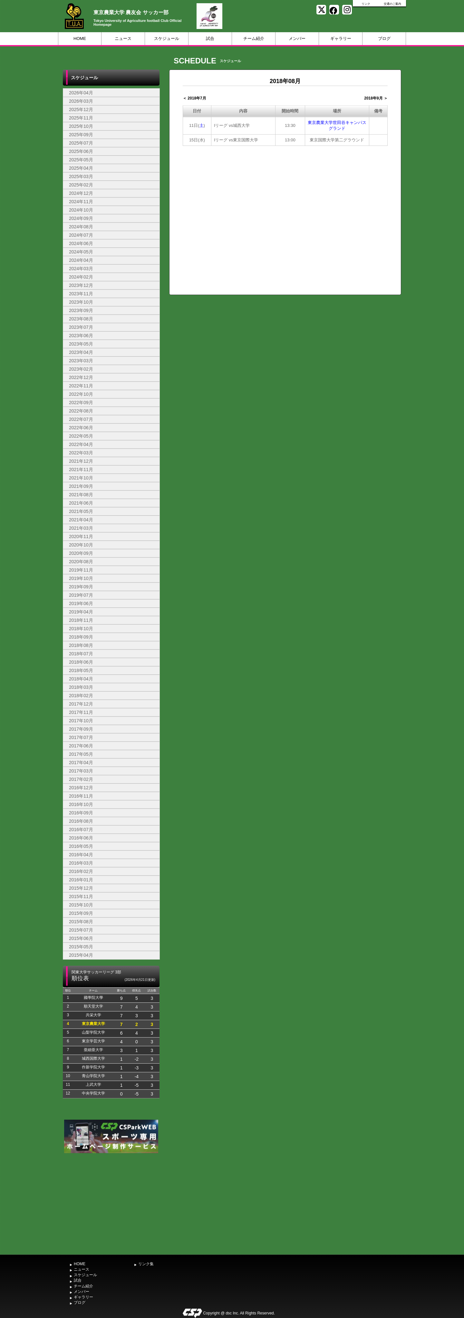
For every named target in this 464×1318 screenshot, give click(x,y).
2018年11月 (81, 620)
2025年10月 (81, 126)
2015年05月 (81, 946)
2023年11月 (81, 293)
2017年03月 (81, 770)
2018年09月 (81, 637)
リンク (366, 3)
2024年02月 (81, 277)
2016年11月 (81, 796)
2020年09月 (81, 553)
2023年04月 (81, 352)
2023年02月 (81, 369)
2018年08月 (81, 645)
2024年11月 (81, 201)
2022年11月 (81, 385)
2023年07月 (81, 327)
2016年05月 (81, 846)
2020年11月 (81, 536)
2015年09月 (81, 913)
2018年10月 (81, 628)
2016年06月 (81, 837)
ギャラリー (340, 38)
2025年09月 (81, 134)
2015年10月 (81, 904)
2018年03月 (81, 687)
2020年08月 (81, 561)
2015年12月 (81, 888)
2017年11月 (81, 712)
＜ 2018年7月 (194, 98)
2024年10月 (81, 210)
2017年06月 (81, 745)
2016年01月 (81, 879)
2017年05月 (81, 754)
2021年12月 (81, 461)
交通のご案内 (392, 3)
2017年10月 (81, 720)
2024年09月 (81, 218)
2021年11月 (81, 469)
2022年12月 (81, 377)
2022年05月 (81, 436)
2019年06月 (81, 603)
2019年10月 (81, 578)
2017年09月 (81, 729)
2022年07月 (81, 419)
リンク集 (146, 1264)
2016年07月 (81, 829)
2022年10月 (81, 394)
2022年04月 (81, 444)
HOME (79, 38)
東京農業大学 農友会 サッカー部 (131, 12)
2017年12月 (81, 703)
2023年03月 (81, 360)
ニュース (123, 38)
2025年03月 (81, 176)
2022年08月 (81, 410)
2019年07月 (81, 595)
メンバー (297, 38)
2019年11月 (81, 570)
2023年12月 (81, 285)
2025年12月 (81, 109)
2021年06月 (81, 503)
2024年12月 (81, 193)
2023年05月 (81, 343)
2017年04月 (81, 762)
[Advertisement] (111, 1203)
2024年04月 (81, 260)
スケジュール (166, 38)
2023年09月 (81, 310)
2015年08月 (81, 921)
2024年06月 (81, 243)
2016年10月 (81, 804)
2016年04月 (81, 854)
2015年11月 (81, 896)
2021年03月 (81, 528)
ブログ (384, 38)
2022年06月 (81, 427)
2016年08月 (81, 821)
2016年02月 (81, 871)
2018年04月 (81, 678)
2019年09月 (81, 586)
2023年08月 (81, 318)
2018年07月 (81, 653)
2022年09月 (81, 402)
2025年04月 (81, 168)
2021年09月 (81, 486)
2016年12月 (81, 787)
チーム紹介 (253, 38)
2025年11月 (81, 117)
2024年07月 (81, 235)
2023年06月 (81, 335)
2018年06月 (81, 662)
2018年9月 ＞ (376, 98)
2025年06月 (81, 151)
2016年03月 (81, 863)
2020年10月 (81, 544)
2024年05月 (81, 251)
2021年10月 (81, 477)
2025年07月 (81, 143)
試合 (210, 38)
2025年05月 (81, 159)
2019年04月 (81, 611)
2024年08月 (81, 226)
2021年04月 (81, 519)
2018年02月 (81, 695)
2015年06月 (81, 938)
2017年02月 (81, 779)
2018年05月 (81, 670)
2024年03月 (81, 268)
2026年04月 (81, 92)
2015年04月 (81, 955)
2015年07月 (81, 930)
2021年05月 (81, 511)
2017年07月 (81, 737)
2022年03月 (81, 452)
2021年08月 (81, 494)
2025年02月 (81, 184)
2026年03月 (81, 101)
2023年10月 (81, 302)
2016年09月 (81, 812)
